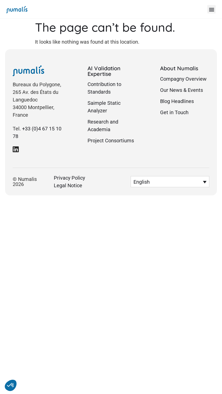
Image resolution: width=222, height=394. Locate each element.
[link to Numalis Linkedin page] (16, 149)
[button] (211, 9)
